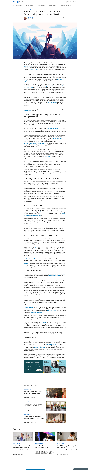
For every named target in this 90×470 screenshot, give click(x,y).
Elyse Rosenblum (58, 138)
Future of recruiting (38, 379)
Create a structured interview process (34, 259)
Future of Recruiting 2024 (37, 76)
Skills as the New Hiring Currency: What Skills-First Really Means (33, 392)
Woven (63, 249)
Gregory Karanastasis (52, 128)
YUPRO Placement (47, 190)
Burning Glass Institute (48, 86)
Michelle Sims (34, 190)
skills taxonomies (43, 212)
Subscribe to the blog (72, 1)
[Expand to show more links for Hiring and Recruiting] (22, 5)
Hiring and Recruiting (17, 5)
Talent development (29, 5)
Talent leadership (41, 5)
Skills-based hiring (27, 9)
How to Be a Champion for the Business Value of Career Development (43, 447)
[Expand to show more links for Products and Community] (71, 5)
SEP (35, 247)
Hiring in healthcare (16, 443)
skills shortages (32, 69)
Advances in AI (28, 227)
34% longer (48, 156)
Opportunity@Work (54, 275)
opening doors (28, 66)
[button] (59, 18)
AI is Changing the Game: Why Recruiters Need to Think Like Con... (34, 417)
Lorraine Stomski (52, 102)
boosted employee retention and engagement (44, 142)
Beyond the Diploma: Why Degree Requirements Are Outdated (33, 404)
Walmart (31, 104)
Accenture (59, 130)
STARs (64, 274)
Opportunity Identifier (53, 344)
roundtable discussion (36, 312)
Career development (39, 443)
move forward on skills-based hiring (49, 341)
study (36, 86)
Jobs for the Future (39, 347)
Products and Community (65, 5)
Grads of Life (39, 140)
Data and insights (52, 5)
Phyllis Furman (30, 17)
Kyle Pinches (38, 254)
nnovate (44, 322)
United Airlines (28, 307)
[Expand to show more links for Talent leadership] (45, 5)
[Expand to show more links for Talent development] (34, 5)
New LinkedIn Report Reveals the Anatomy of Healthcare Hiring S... (22, 446)
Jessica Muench (51, 310)
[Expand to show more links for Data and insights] (56, 5)
